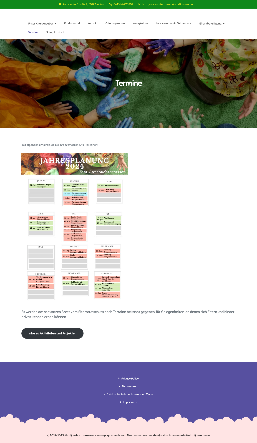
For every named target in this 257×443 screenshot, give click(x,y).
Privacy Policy (130, 378)
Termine (33, 32)
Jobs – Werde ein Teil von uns (174, 23)
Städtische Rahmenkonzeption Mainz (130, 394)
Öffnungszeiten (115, 23)
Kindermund (72, 23)
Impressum (130, 402)
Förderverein (130, 386)
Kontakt (93, 23)
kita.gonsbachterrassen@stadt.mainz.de (165, 4)
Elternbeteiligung (210, 23)
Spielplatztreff (55, 32)
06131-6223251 (121, 4)
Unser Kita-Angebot (40, 23)
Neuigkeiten (140, 23)
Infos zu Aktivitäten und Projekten (52, 333)
